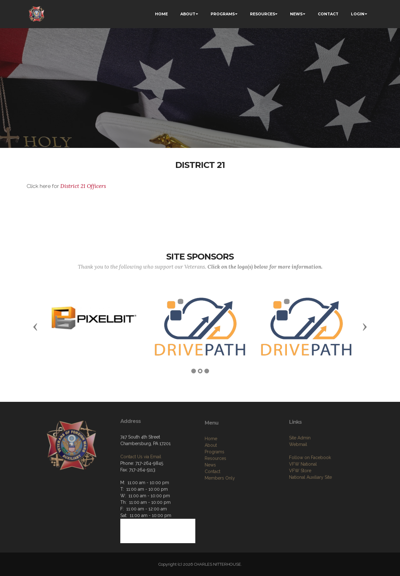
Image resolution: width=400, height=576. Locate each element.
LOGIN (357, 14)
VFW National (303, 484)
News (210, 487)
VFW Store (300, 490)
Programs (214, 474)
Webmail (298, 464)
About (211, 467)
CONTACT (328, 14)
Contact (212, 494)
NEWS (296, 14)
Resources (215, 480)
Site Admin (300, 458)
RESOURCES (262, 14)
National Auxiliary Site (310, 497)
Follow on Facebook (310, 477)
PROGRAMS (223, 14)
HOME (161, 14)
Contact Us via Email (140, 474)
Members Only (220, 500)
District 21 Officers (84, 186)
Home (211, 461)
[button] (35, 326)
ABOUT (187, 14)
